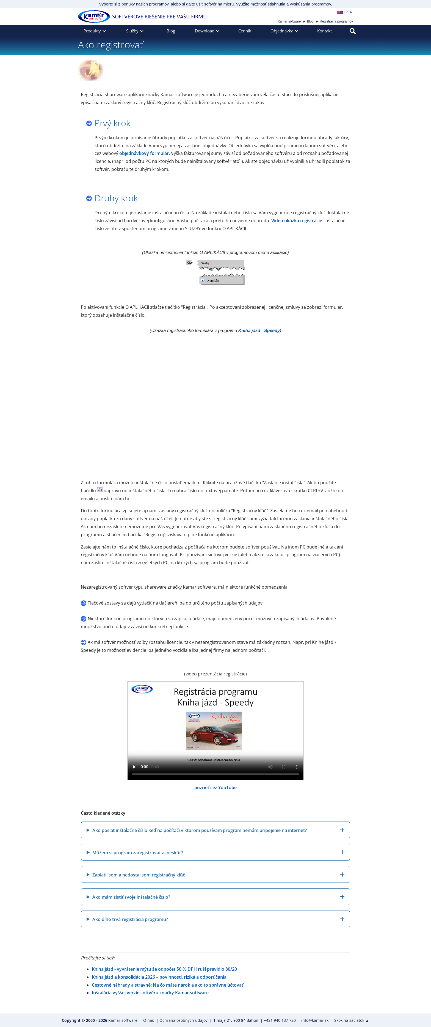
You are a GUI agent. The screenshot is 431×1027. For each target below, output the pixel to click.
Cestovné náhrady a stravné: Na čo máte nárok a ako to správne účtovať (167, 985)
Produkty (92, 31)
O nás (148, 1020)
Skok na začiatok (351, 1020)
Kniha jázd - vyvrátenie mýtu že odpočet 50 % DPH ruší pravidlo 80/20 (164, 969)
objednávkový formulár (144, 153)
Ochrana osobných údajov (183, 1020)
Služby (132, 31)
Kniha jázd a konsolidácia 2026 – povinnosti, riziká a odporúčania (159, 977)
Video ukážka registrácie (296, 221)
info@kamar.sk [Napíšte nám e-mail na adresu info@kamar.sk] (314, 1020)
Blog (310, 21)
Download (204, 31)
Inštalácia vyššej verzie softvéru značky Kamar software (150, 993)
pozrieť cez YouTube (215, 787)
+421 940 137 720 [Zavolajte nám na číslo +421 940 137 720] (280, 1020)
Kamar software (289, 21)
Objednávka (281, 31)
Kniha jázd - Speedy (259, 330)
